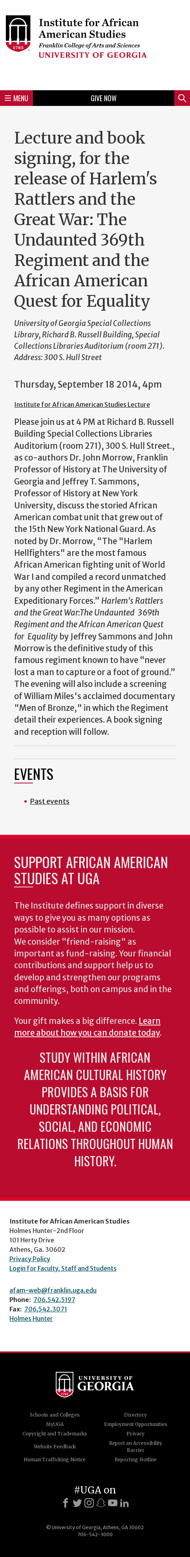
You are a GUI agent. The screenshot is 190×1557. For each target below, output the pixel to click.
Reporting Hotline (136, 1459)
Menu (16, 98)
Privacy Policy (29, 1259)
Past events (49, 801)
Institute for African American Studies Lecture (82, 404)
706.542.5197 (54, 1300)
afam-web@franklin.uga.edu (53, 1290)
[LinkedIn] (124, 1503)
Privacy (135, 1434)
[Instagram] (89, 1503)
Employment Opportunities (135, 1424)
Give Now (104, 98)
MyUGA (55, 1424)
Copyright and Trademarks (54, 1434)
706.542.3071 (45, 1309)
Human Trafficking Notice (55, 1459)
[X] (77, 1503)
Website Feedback (55, 1447)
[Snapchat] (101, 1503)
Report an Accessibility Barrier (135, 1446)
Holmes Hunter (31, 1318)
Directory (135, 1415)
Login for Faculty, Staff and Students (63, 1268)
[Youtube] (112, 1503)
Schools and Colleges (55, 1415)
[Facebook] (65, 1503)
